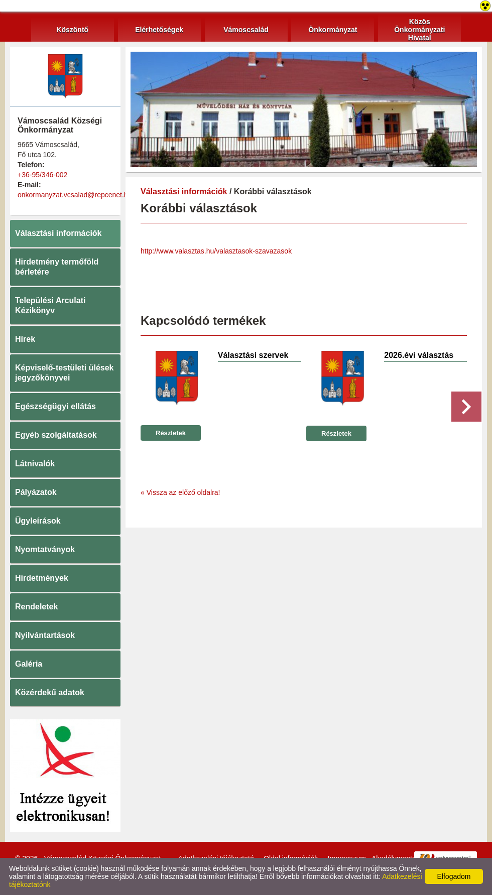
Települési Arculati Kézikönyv (50, 305)
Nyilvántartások (45, 635)
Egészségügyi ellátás (55, 406)
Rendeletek (36, 606)
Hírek (25, 339)
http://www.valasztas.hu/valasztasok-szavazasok (216, 251)
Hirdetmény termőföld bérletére (56, 267)
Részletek (171, 433)
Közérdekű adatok (49, 692)
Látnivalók (35, 463)
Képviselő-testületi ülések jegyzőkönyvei (64, 372)
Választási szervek (253, 355)
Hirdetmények (41, 578)
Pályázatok (36, 492)
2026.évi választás (418, 355)
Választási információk (58, 233)
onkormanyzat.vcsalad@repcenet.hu (75, 195)
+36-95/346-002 (42, 175)
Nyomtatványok (45, 549)
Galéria (28, 664)
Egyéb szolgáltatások (56, 435)
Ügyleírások (38, 521)
